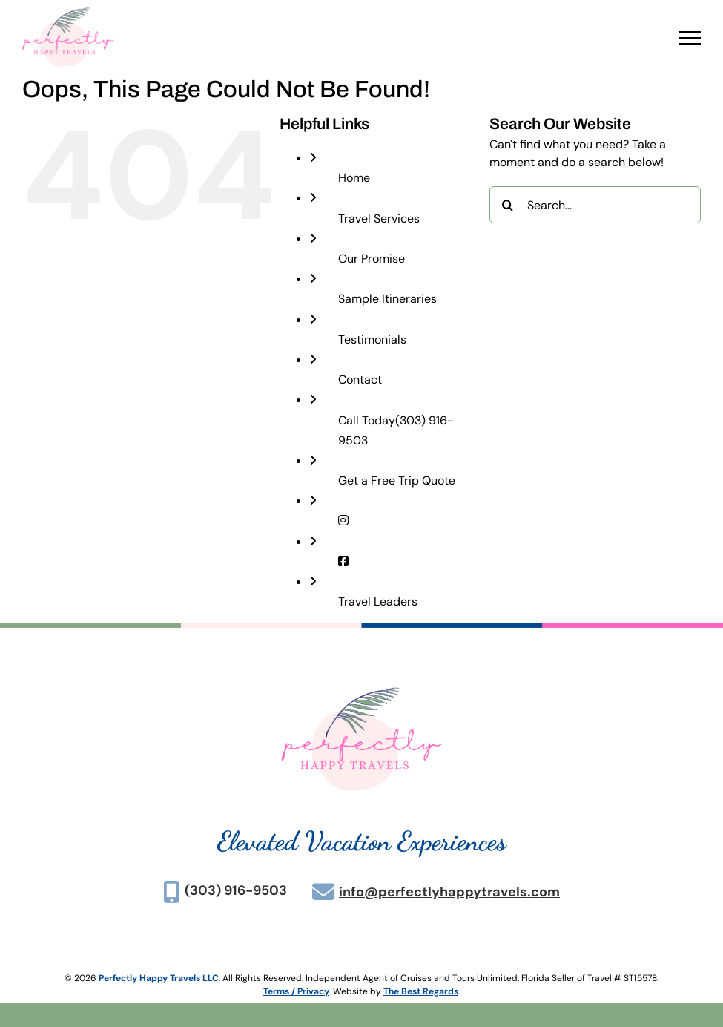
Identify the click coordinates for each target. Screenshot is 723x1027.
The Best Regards (420, 991)
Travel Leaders (377, 601)
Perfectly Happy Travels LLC (159, 978)
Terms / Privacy (296, 991)
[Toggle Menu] (690, 38)
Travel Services (379, 218)
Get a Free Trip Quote (396, 480)
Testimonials (372, 339)
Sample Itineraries (387, 298)
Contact (360, 379)
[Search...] (595, 204)
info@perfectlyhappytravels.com (449, 892)
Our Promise (371, 258)
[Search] (507, 204)
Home (354, 178)
